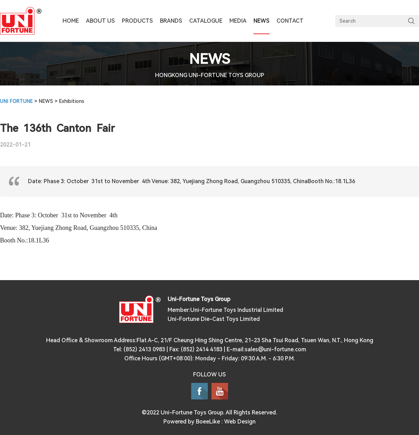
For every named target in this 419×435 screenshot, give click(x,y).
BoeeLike (208, 421)
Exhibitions (71, 101)
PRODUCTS (137, 20)
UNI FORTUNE (16, 101)
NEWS (46, 101)
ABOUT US (100, 20)
